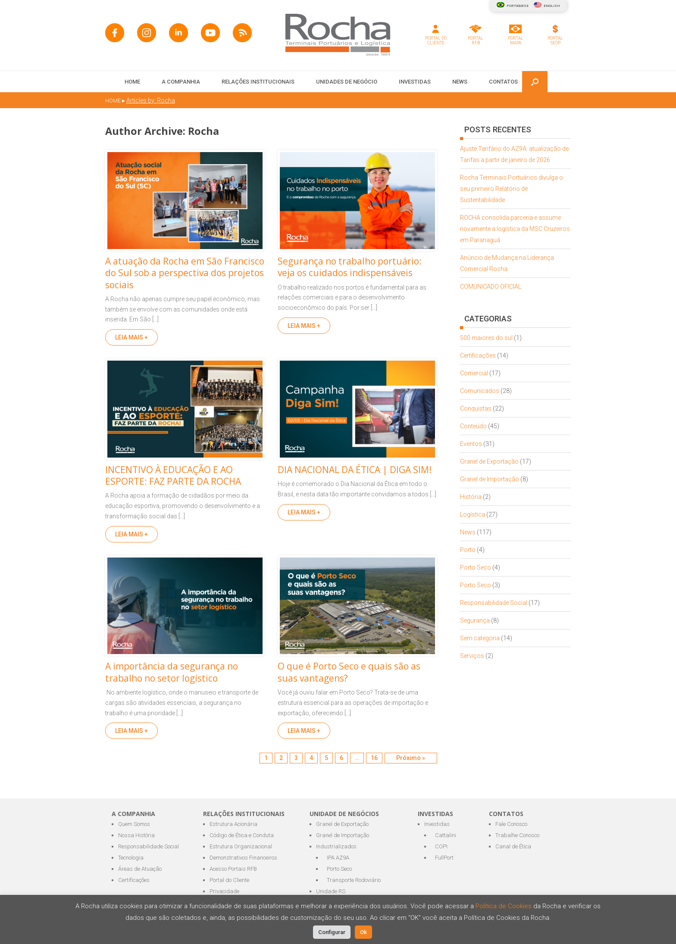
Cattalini (445, 835)
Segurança (475, 620)
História (471, 496)
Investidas (437, 824)
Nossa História (136, 835)
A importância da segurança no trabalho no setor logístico (171, 672)
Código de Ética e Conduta (242, 835)
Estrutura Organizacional (241, 846)
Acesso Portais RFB (233, 869)
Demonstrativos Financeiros (243, 857)
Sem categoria (480, 638)
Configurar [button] (331, 932)
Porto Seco (475, 567)
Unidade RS (330, 891)
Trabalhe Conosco (517, 835)
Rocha (203, 131)
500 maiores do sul (486, 337)
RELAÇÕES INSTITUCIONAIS (258, 81)
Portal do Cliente (229, 880)
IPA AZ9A (338, 857)
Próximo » (410, 757)
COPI (441, 846)
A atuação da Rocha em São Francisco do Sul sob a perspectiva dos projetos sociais (184, 273)
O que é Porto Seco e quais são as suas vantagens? (349, 672)
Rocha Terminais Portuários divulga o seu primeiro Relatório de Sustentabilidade (511, 188)
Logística (472, 514)
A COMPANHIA (181, 81)
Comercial (474, 373)
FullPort (444, 857)
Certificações (478, 355)
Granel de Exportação (489, 461)
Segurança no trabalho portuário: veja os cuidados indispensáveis (350, 267)
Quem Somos (134, 824)
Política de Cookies (504, 906)
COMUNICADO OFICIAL (490, 286)
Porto (468, 549)
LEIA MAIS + (131, 337)
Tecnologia (131, 857)
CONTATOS (503, 81)
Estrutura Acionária (233, 824)
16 (374, 757)
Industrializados (336, 846)
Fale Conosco (511, 824)
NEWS (459, 81)
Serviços (472, 655)
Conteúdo (473, 426)
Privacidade (224, 891)
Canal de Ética (513, 846)
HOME (132, 81)
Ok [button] (363, 932)
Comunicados (479, 390)
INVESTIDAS (415, 81)
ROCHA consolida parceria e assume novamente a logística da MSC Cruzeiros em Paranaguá (515, 228)
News (468, 532)
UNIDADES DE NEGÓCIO (346, 81)
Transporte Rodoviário (354, 880)
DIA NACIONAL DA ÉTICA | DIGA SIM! (355, 470)
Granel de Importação (489, 479)
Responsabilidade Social (493, 602)
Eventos (471, 443)
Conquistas (475, 408)
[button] (535, 81)
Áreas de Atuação (140, 869)
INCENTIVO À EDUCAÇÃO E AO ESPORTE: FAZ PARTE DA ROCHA (173, 475)
